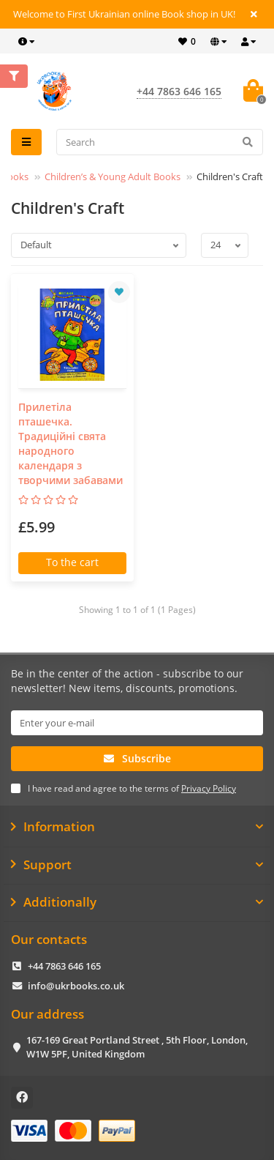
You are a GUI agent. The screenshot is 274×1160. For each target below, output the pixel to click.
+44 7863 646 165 (64, 966)
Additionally (137, 902)
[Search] (160, 142)
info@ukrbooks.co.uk (76, 985)
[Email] (137, 722)
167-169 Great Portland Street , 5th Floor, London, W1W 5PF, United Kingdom (137, 1046)
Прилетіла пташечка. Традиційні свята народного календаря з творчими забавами (70, 443)
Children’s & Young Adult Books (112, 176)
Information (137, 826)
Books (14, 176)
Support (137, 864)
